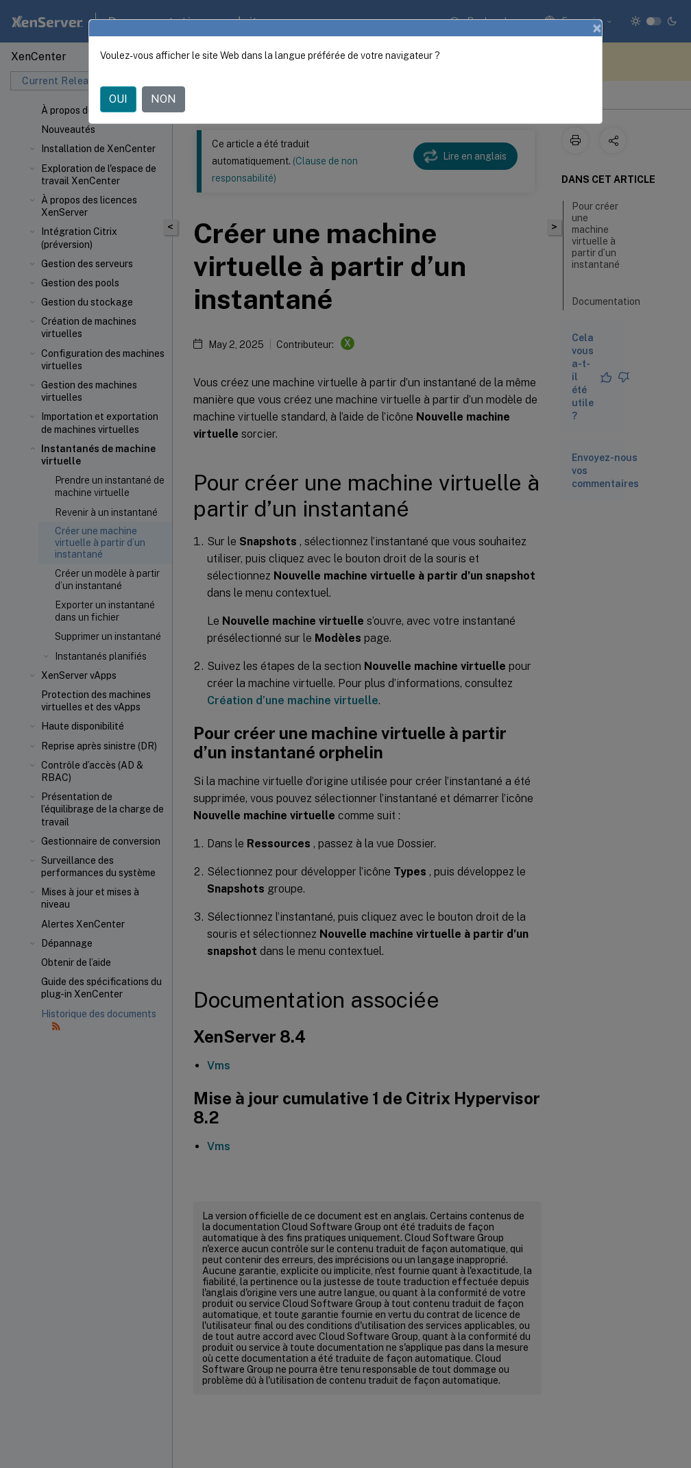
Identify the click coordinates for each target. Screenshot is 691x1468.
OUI (118, 98)
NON (163, 98)
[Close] (597, 28)
